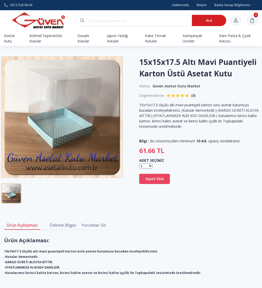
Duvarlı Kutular (83, 38)
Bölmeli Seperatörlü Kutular (45, 38)
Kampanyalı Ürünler (192, 38)
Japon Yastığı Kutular (117, 38)
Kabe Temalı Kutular (155, 38)
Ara (209, 20)
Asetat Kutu (9, 38)
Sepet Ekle (154, 178)
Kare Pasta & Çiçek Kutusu (235, 38)
